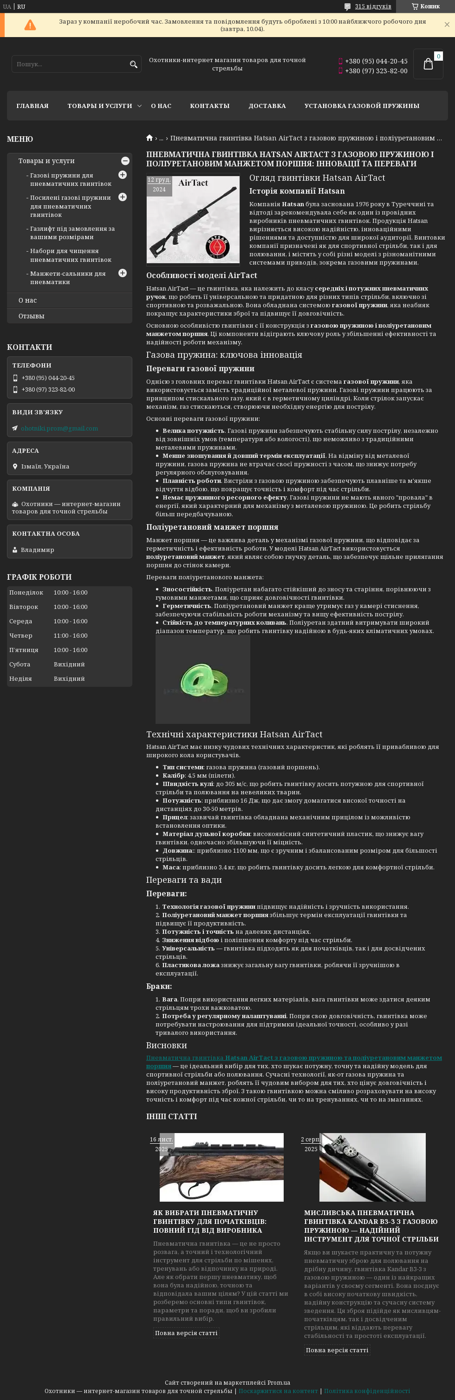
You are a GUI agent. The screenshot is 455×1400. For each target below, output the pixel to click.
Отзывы (32, 316)
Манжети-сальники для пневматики (68, 277)
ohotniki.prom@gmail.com (59, 428)
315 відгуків (373, 6)
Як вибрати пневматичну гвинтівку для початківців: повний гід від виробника (209, 1221)
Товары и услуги (99, 105)
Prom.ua (278, 1383)
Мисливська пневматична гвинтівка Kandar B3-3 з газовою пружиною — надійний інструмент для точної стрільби (371, 1225)
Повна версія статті (186, 1333)
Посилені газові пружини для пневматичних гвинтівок (70, 205)
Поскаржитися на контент (278, 1391)
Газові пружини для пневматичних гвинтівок (70, 179)
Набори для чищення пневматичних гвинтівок (70, 255)
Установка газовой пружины (362, 105)
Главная (32, 105)
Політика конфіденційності (367, 1391)
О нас (161, 105)
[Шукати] (133, 65)
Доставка (267, 105)
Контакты (210, 105)
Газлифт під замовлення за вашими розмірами (72, 232)
